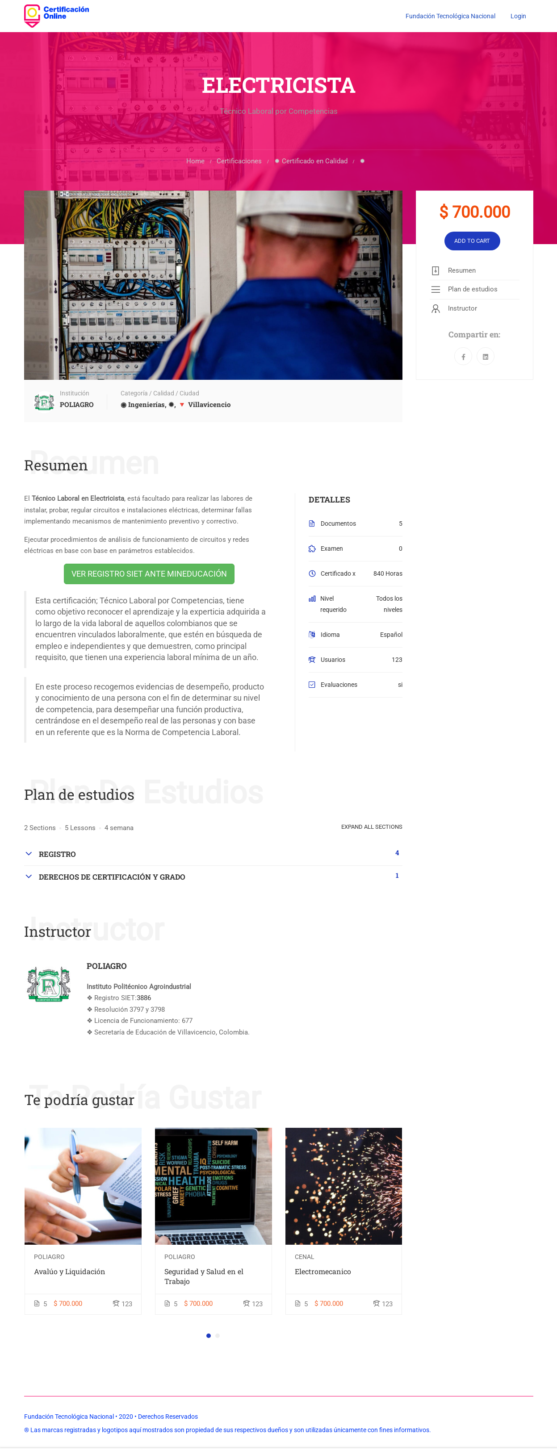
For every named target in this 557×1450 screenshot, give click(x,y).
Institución (74, 395)
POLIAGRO (107, 967)
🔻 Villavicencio (204, 406)
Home (195, 162)
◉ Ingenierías (143, 406)
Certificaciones (239, 162)
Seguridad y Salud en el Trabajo (203, 1277)
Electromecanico (323, 1272)
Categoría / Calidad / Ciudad (160, 395)
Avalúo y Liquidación (69, 1272)
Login (518, 16)
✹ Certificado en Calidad (311, 162)
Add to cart (472, 242)
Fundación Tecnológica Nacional (450, 16)
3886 (144, 1000)
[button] (208, 1337)
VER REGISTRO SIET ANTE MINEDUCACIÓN (149, 575)
